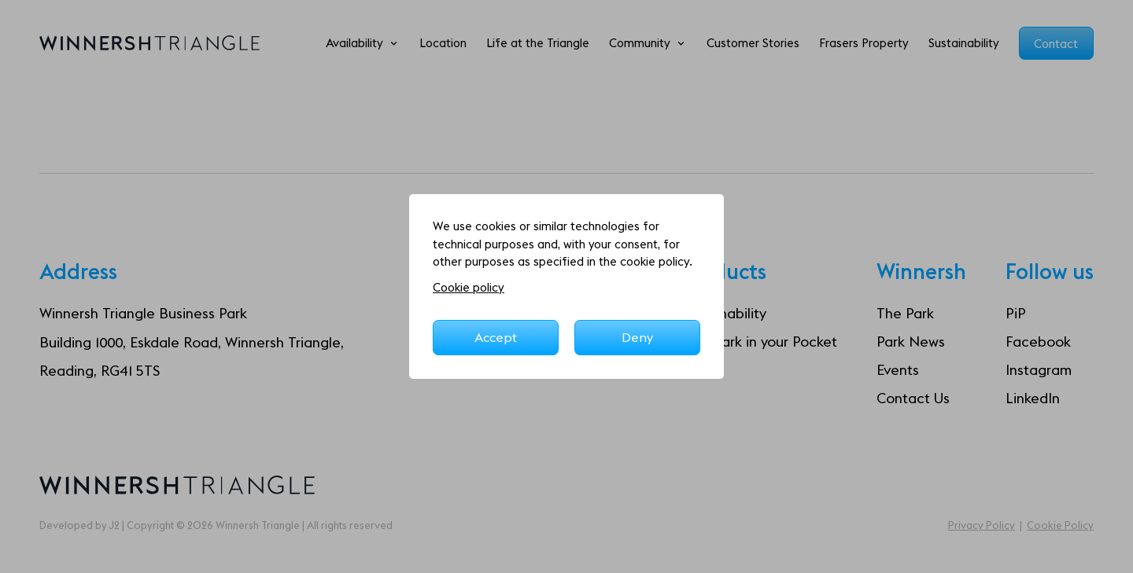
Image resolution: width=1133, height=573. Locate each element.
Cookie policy (468, 287)
